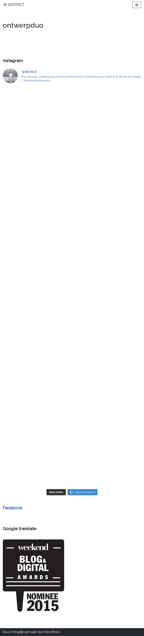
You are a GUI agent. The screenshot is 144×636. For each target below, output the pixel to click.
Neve (6, 632)
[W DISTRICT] (14, 5)
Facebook (12, 507)
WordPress (52, 632)
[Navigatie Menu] (136, 5)
